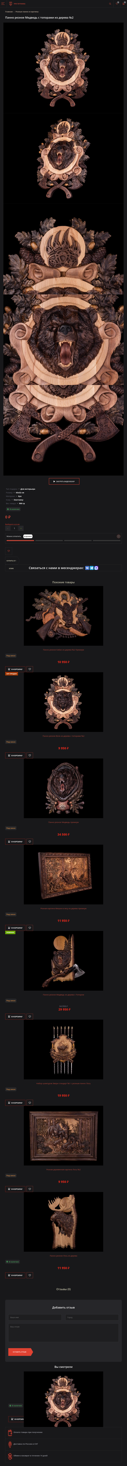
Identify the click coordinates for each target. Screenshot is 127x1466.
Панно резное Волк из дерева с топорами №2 (63, 736)
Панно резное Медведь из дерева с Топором (63, 994)
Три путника (17, 2)
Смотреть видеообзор (64, 481)
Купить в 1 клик (11, 562)
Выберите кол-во (12, 524)
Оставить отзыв (19, 1352)
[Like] (30, 669)
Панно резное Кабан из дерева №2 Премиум (63, 650)
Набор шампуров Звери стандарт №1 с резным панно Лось (63, 1083)
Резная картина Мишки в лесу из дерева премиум (63, 908)
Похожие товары (63, 582)
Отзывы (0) (63, 1289)
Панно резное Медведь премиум (63, 822)
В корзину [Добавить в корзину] (15, 669)
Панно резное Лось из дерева (63, 1255)
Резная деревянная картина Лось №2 (63, 1169)
